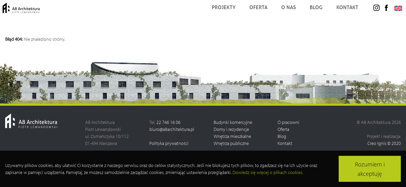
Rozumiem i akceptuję (370, 168)
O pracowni (288, 122)
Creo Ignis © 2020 (384, 143)
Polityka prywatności (169, 143)
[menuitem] (396, 18)
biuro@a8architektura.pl (171, 129)
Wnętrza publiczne (231, 143)
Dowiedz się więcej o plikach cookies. (268, 172)
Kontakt (285, 143)
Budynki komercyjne (233, 122)
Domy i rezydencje (231, 129)
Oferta (283, 129)
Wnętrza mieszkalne (232, 136)
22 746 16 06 (168, 122)
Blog (282, 136)
